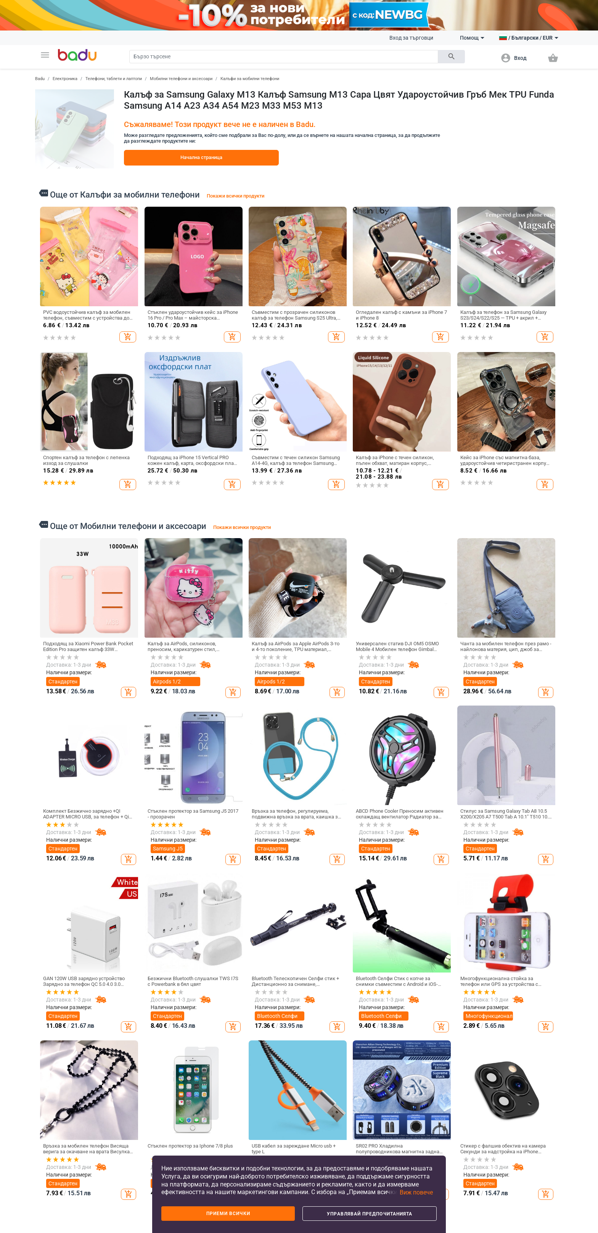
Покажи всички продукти (235, 196)
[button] (45, 55)
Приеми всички (228, 1213)
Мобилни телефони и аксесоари (181, 78)
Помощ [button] (472, 38)
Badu (40, 78)
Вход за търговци (411, 38)
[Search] (283, 56)
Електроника (65, 78)
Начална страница (201, 157)
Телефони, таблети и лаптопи (113, 78)
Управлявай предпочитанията (369, 1214)
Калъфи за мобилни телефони (249, 78)
